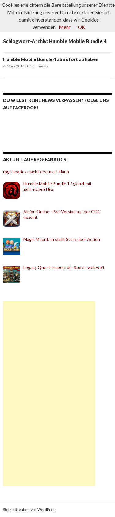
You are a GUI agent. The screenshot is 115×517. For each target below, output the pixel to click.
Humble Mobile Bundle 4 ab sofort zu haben (50, 59)
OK (81, 27)
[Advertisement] (49, 393)
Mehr (65, 27)
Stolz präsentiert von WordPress (29, 509)
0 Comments (37, 66)
